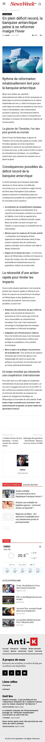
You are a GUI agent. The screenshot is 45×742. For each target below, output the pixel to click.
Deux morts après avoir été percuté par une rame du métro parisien (22, 722)
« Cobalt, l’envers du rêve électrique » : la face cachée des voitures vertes (12, 442)
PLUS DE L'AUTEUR (30, 485)
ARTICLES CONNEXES (12, 485)
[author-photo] (22, 466)
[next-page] (7, 528)
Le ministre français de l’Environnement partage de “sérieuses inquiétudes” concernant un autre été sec (20, 712)
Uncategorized (14, 10)
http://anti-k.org (22, 473)
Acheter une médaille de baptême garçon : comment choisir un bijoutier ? (28, 505)
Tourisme (6, 718)
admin (7, 35)
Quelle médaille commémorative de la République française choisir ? (29, 494)
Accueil (4, 10)
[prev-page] (3, 528)
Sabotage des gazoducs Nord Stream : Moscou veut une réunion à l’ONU (33, 440)
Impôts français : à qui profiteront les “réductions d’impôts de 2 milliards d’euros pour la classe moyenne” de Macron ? (22, 702)
